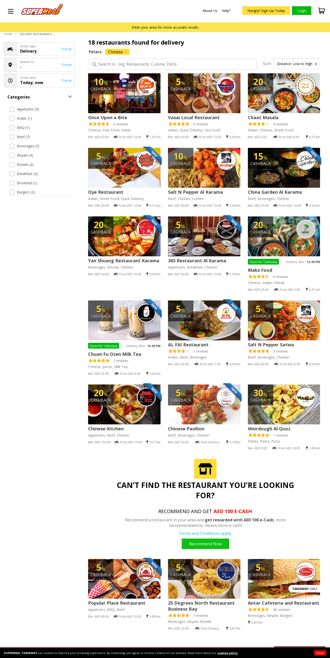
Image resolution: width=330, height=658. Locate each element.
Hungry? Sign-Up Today (266, 10)
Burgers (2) (22, 192)
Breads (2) (21, 164)
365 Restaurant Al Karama (197, 261)
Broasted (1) (23, 183)
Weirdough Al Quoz (269, 429)
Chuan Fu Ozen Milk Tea (114, 354)
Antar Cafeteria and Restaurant (283, 603)
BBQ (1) (19, 127)
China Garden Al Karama (275, 192)
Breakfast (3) (23, 173)
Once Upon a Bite (107, 117)
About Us (210, 10)
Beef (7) (19, 136)
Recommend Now (205, 544)
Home (8, 34)
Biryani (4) (21, 155)
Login (301, 10)
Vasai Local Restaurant (194, 117)
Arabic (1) (20, 118)
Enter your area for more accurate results (165, 27)
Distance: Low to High (297, 63)
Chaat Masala (263, 117)
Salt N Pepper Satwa (271, 345)
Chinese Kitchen (106, 429)
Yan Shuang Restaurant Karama (123, 261)
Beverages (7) (24, 146)
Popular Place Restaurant (116, 603)
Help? (226, 10)
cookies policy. (227, 653)
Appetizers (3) (24, 109)
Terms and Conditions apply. (205, 533)
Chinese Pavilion (186, 429)
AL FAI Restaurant (188, 345)
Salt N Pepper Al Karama (195, 192)
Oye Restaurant (105, 192)
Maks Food (260, 270)
